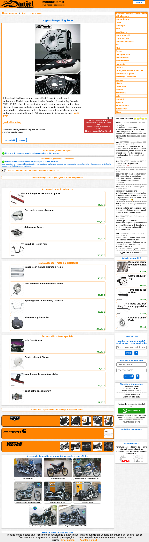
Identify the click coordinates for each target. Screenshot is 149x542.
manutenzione (122, 61)
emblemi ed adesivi (125, 41)
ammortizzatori (123, 19)
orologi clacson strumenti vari (130, 70)
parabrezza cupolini (125, 73)
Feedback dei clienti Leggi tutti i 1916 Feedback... (131, 185)
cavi (118, 29)
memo (22, 140)
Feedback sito (11, 514)
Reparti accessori (13, 508)
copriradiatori (122, 38)
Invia (128, 352)
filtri (23, 13)
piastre (119, 83)
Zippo (118, 112)
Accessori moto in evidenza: (57, 189)
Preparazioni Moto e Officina (17, 517)
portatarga (121, 86)
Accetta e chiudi (88, 540)
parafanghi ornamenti (126, 77)
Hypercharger (35, 13)
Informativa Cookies (50, 517)
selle (118, 96)
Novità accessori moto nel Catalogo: (58, 222)
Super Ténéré (122, 105)
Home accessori (10, 13)
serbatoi (120, 99)
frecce (119, 51)
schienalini (121, 93)
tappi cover (121, 109)
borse (118, 22)
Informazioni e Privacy (51, 514)
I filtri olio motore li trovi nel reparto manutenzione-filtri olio (30, 170)
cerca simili (10, 140)
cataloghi (120, 25)
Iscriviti (129, 376)
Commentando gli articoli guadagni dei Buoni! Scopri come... (58, 177)
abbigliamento (122, 16)
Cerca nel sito (131, 336)
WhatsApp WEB (131, 411)
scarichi (119, 89)
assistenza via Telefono (51, 511)
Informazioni (68, 540)
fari (117, 45)
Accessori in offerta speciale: (57, 255)
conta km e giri (123, 35)
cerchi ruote (121, 32)
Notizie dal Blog (12, 520)
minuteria (120, 64)
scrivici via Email (48, 508)
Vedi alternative (12, 122)
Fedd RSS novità (48, 520)
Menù (139, 2)
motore (119, 67)
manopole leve (123, 54)
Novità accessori (12, 511)
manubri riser (122, 57)
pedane (119, 80)
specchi (119, 102)
